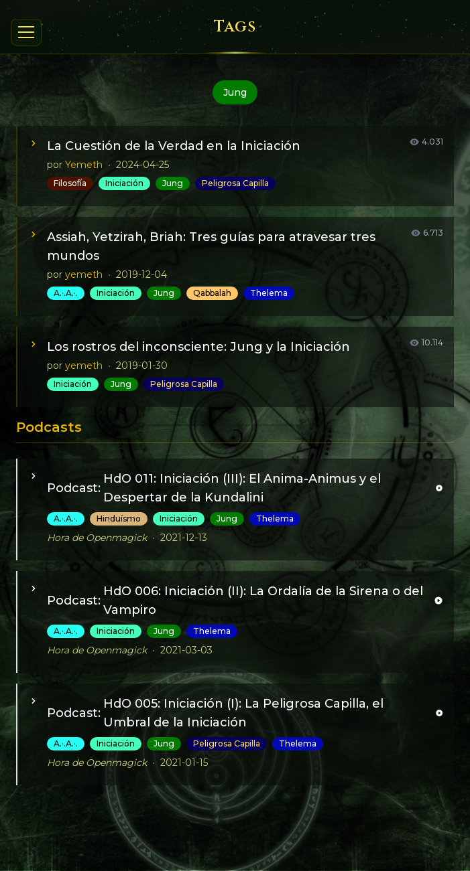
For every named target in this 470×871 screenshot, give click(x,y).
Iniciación (124, 183)
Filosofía (70, 183)
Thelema (269, 293)
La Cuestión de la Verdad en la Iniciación (173, 146)
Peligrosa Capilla (235, 183)
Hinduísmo (119, 518)
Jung (172, 183)
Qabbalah (212, 293)
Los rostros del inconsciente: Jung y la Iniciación (198, 346)
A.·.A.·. (66, 293)
